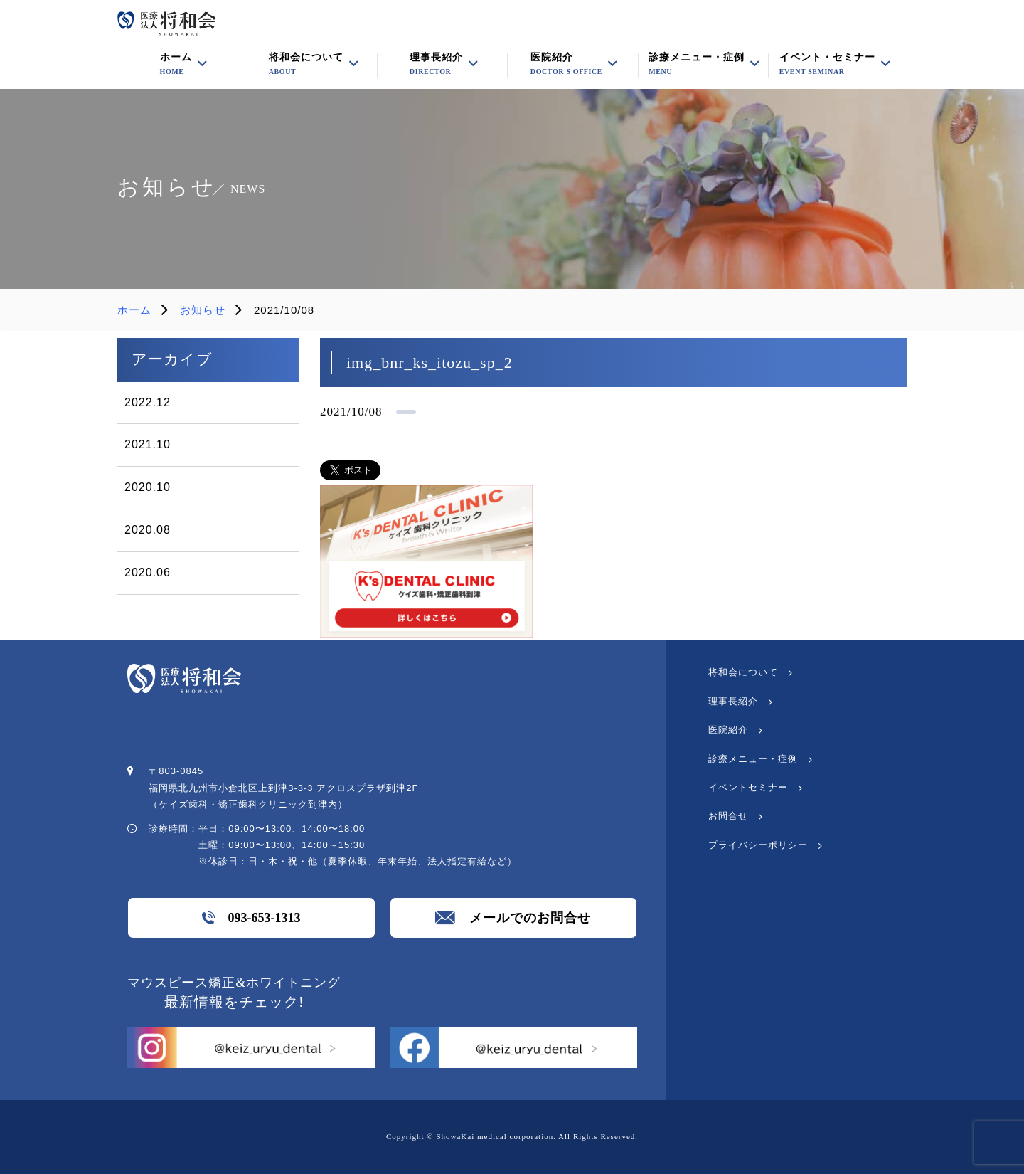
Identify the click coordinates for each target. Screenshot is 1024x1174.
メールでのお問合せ (513, 918)
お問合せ (728, 815)
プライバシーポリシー (758, 845)
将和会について (743, 672)
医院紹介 (566, 64)
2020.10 (147, 487)
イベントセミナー (748, 787)
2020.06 (147, 572)
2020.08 (147, 530)
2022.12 (147, 402)
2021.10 (147, 444)
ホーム (134, 310)
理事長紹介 (733, 701)
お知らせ (202, 310)
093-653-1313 (251, 918)
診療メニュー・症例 (697, 64)
